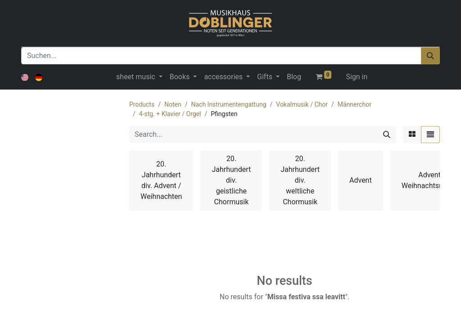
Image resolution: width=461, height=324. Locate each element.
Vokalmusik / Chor (302, 104)
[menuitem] (294, 77)
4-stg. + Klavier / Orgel (170, 113)
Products (141, 104)
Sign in (356, 76)
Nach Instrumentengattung (228, 104)
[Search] (386, 134)
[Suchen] (430, 55)
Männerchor (354, 104)
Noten (172, 104)
